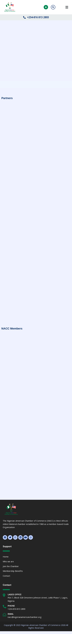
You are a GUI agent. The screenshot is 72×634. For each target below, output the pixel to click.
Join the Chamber (11, 566)
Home (5, 556)
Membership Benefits (13, 571)
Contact (6, 575)
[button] (63, 7)
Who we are (8, 561)
